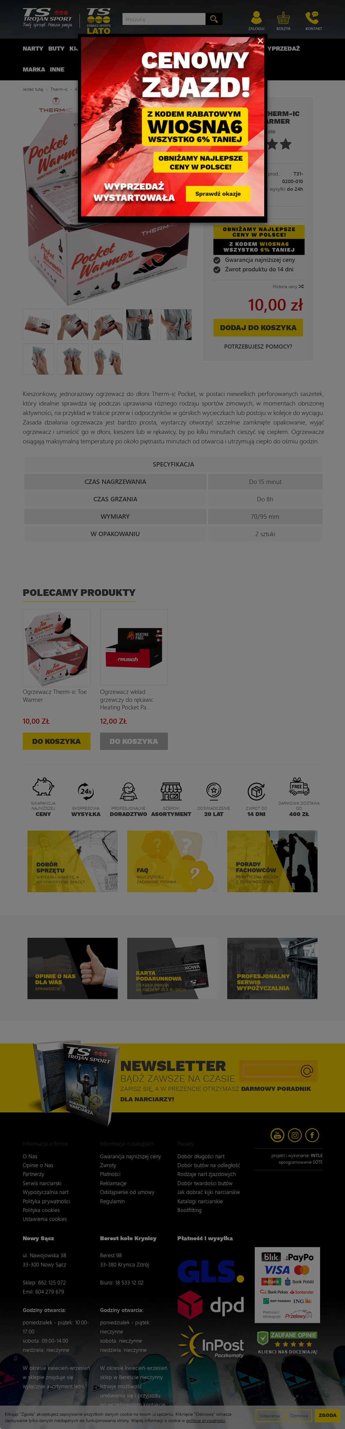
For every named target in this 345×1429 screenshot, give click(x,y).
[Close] (260, 40)
